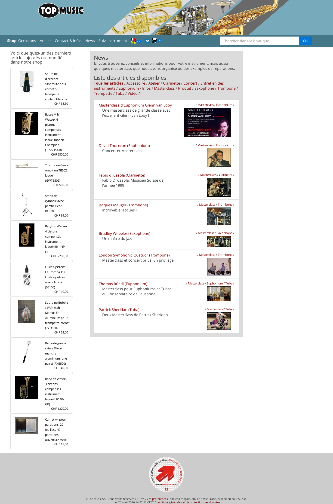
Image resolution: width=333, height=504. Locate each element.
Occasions (27, 40)
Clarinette (171, 83)
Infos (146, 88)
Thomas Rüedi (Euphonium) (123, 283)
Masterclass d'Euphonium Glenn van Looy (135, 105)
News (90, 40)
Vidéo (133, 93)
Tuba (120, 93)
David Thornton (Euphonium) (124, 145)
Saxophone (204, 88)
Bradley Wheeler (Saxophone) (124, 233)
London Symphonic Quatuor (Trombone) (134, 255)
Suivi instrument (113, 40)
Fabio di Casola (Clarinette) (122, 175)
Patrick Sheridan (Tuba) (119, 309)
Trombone (226, 88)
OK (305, 40)
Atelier (45, 40)
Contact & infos (68, 40)
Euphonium (129, 88)
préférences (160, 499)
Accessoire (135, 83)
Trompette (103, 93)
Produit (184, 88)
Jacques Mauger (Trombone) (123, 205)
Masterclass (164, 88)
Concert (190, 83)
